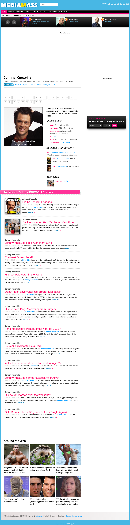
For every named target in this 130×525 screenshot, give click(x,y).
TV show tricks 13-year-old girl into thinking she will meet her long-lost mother (67, 501)
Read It (31, 212)
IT (121, 4)
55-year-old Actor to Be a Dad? (23, 345)
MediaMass (6, 15)
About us (39, 516)
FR (112, 4)
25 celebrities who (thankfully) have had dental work (42, 501)
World (28, 12)
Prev (8, 22)
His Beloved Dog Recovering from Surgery (30, 309)
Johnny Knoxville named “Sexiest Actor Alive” (32, 377)
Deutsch (32, 84)
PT (124, 4)
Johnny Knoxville (17, 77)
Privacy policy (77, 516)
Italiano (39, 84)
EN (109, 4)
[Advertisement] (65, 52)
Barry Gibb (36, 20)
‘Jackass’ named (48, 222)
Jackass (67, 181)
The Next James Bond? (19, 257)
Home (4, 12)
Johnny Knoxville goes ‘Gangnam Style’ (29, 242)
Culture (19, 12)
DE (118, 4)
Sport (35, 12)
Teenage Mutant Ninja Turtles (63, 152)
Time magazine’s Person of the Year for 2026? (33, 328)
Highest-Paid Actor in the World (24, 274)
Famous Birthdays (97, 118)
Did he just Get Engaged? (37, 201)
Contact (63, 12)
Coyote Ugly (62, 166)
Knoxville (26, 260)
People (11, 12)
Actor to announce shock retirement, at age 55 (33, 363)
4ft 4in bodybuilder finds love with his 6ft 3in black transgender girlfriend (67, 470)
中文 (127, 4)
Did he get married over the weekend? (28, 394)
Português (46, 84)
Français (18, 84)
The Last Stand (63, 159)
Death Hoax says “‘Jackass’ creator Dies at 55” (33, 291)
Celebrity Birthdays (49, 12)
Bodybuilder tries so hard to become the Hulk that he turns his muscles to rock (16, 470)
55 (55, 136)
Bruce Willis (73, 20)
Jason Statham (110, 20)
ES (115, 4)
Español (25, 84)
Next (14, 22)
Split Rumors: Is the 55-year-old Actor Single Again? (36, 412)
